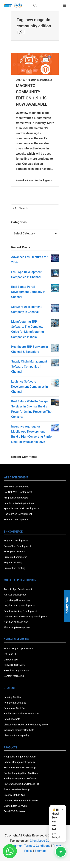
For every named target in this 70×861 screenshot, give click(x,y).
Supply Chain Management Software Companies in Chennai (29, 366)
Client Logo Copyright (45, 840)
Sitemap (40, 851)
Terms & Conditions (37, 846)
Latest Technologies (40, 79)
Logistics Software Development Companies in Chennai (29, 386)
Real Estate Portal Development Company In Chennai (28, 292)
